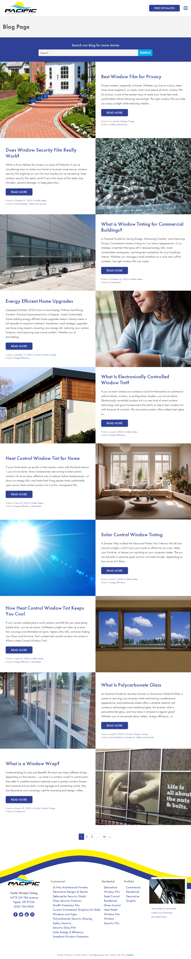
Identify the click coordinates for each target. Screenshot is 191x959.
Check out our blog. (162, 913)
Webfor (130, 954)
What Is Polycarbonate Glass (131, 685)
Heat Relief (36, 506)
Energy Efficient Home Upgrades (39, 301)
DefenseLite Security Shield (69, 896)
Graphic (131, 901)
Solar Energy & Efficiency (68, 932)
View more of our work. (164, 908)
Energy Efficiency (22, 357)
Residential (132, 892)
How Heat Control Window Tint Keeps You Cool (45, 611)
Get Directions (159, 917)
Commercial (115, 282)
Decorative (132, 896)
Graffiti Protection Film (66, 905)
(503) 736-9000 (24, 906)
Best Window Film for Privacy (131, 76)
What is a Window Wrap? (32, 763)
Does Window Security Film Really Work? (41, 153)
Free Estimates (164, 8)
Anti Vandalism (20, 203)
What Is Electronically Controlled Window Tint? (135, 379)
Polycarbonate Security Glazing (72, 918)
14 (104, 837)
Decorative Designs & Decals (70, 892)
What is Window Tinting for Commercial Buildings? (142, 227)
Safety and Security (119, 124)
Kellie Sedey (41, 200)
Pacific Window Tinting (124, 121)
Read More (115, 112)
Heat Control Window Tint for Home (43, 458)
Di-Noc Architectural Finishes (70, 887)
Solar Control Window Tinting (132, 534)
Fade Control (112, 896)
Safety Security (62, 923)
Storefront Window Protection (71, 936)
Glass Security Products (67, 901)
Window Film (112, 914)
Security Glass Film (64, 927)
